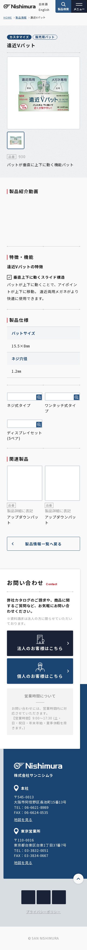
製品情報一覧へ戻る (37, 544)
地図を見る (23, 819)
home (7, 17)
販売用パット (45, 37)
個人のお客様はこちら (43, 674)
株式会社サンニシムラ (38, 770)
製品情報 (21, 17)
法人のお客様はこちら (43, 646)
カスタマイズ (19, 37)
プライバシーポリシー (43, 911)
